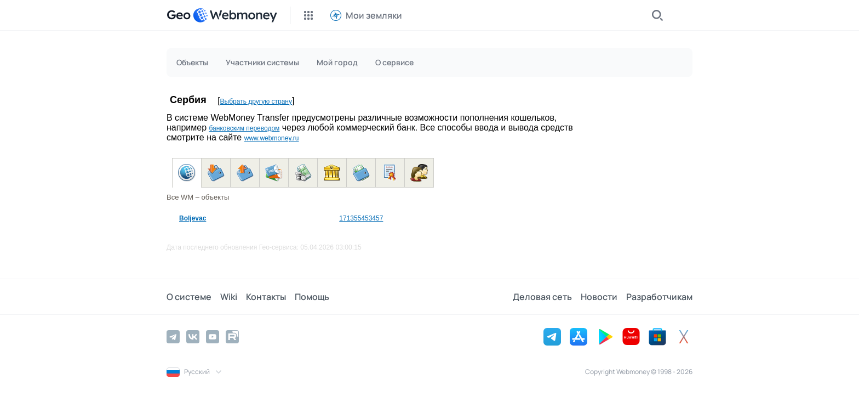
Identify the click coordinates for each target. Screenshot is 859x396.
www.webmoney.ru (271, 138)
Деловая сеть (542, 297)
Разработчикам (659, 297)
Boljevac (192, 218)
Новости (599, 297)
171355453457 (361, 218)
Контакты (266, 297)
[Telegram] (173, 336)
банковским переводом (244, 128)
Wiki (228, 297)
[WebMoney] (235, 15)
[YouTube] (212, 336)
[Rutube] (232, 336)
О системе (189, 297)
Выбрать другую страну (256, 101)
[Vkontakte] (192, 336)
